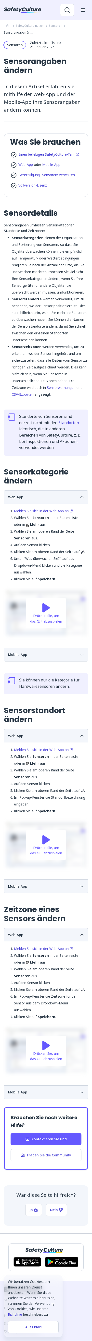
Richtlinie (15, 1314)
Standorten (68, 422)
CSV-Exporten (23, 394)
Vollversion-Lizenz (32, 185)
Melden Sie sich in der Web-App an (43, 511)
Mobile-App (51, 164)
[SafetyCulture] (22, 10)
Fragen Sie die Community (46, 1155)
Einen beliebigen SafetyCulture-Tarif (48, 154)
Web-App (25, 164)
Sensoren (55, 26)
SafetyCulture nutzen (30, 26)
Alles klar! (33, 1327)
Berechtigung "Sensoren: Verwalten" (47, 174)
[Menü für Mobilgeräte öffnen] (83, 10)
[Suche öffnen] (67, 10)
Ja (33, 1209)
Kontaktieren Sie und (46, 1139)
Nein (56, 1209)
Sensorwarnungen (61, 387)
